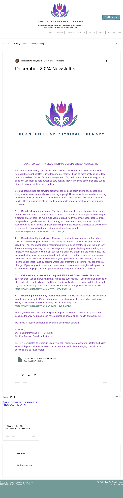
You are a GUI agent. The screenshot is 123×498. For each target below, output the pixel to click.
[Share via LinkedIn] (28, 375)
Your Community (37, 44)
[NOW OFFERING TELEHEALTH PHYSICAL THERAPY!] (21, 411)
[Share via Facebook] (16, 375)
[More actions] (106, 60)
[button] (117, 44)
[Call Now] (111, 17)
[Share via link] (35, 375)
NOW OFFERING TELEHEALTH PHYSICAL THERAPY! (19, 427)
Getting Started (20, 44)
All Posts (6, 44)
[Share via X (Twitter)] (22, 375)
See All (117, 397)
